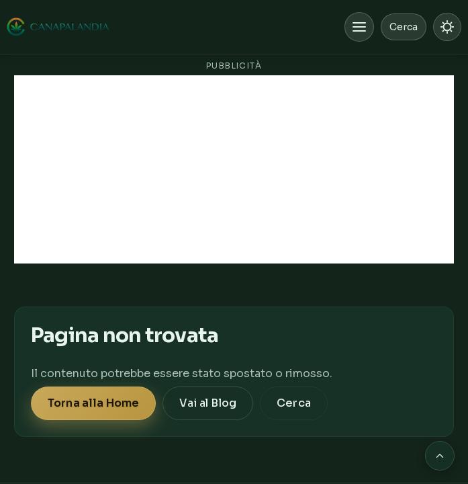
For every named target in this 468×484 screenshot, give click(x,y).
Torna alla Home (93, 403)
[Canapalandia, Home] (59, 26)
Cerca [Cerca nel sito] (403, 27)
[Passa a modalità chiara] (447, 27)
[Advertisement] (234, 169)
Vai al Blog (207, 403)
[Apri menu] (359, 27)
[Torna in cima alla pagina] (440, 456)
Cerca (294, 403)
